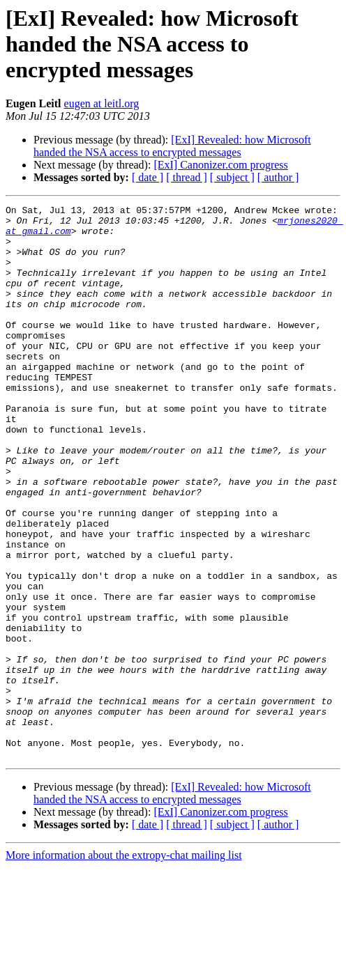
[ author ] (278, 177)
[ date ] (147, 177)
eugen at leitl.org (102, 103)
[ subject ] (232, 177)
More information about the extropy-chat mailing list (124, 966)
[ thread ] (186, 177)
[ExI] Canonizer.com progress (220, 165)
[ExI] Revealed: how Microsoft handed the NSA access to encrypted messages (172, 146)
